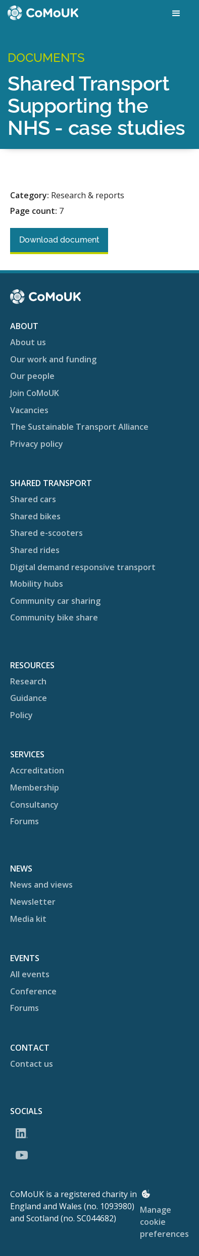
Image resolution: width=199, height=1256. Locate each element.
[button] (176, 13)
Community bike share (54, 617)
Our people (32, 375)
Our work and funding (53, 359)
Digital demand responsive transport (83, 567)
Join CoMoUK (34, 393)
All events (29, 974)
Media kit (28, 918)
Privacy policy (36, 443)
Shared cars (33, 499)
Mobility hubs (36, 583)
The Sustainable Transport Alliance (79, 426)
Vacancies (29, 410)
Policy (21, 715)
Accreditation (37, 770)
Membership (34, 787)
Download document (59, 240)
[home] (43, 13)
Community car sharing (55, 600)
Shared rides (35, 550)
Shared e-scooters (46, 532)
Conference (33, 991)
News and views (41, 884)
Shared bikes (35, 516)
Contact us (31, 1063)
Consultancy (34, 804)
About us (28, 342)
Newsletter (33, 901)
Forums (24, 821)
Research (28, 681)
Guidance (28, 697)
